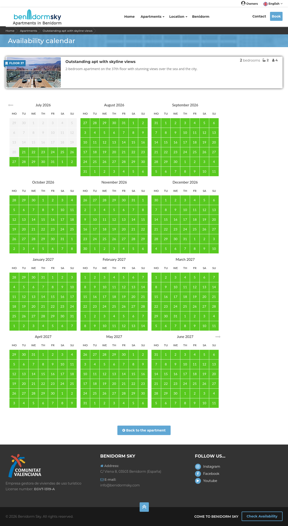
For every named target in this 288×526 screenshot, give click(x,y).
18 (95, 152)
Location (178, 16)
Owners (249, 3)
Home (129, 16)
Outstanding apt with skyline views (68, 30)
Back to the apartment (144, 430)
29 (33, 162)
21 (24, 152)
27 (14, 162)
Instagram (207, 466)
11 (95, 142)
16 (143, 142)
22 (33, 152)
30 (43, 162)
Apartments (152, 16)
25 (62, 152)
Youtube (206, 481)
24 (53, 152)
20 (114, 152)
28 (24, 162)
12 (104, 142)
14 (124, 142)
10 (85, 142)
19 (104, 152)
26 (72, 152)
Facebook (207, 474)
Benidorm (201, 16)
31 (53, 162)
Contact (259, 16)
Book (276, 16)
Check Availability (262, 516)
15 (133, 142)
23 (43, 152)
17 (85, 152)
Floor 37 (14, 63)
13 (114, 142)
